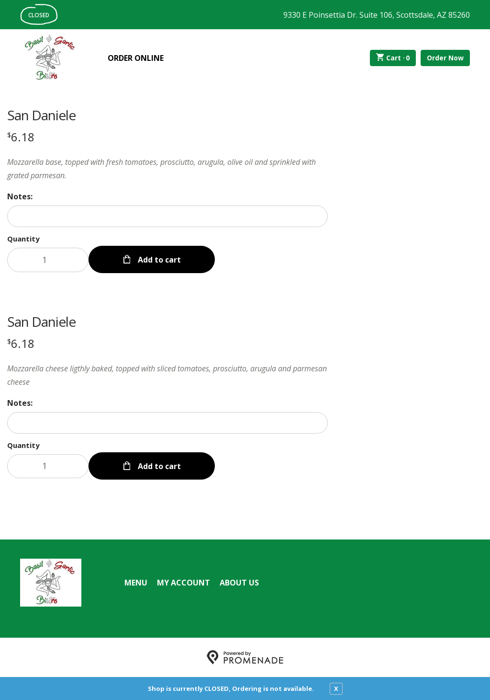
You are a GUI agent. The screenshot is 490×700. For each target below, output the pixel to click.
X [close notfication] (336, 688)
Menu (135, 582)
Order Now (445, 57)
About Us (239, 582)
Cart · (393, 58)
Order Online (136, 58)
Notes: (20, 196)
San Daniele (41, 115)
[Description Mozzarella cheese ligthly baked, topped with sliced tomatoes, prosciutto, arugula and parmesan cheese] (167, 375)
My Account (183, 582)
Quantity (23, 238)
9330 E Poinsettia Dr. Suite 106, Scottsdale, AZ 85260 (376, 15)
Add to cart (158, 259)
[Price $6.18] (20, 137)
